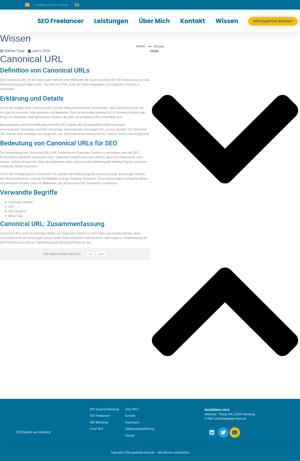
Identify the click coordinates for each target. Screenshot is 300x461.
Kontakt (192, 21)
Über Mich (154, 21)
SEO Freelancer (61, 21)
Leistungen (111, 21)
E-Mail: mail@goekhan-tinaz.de (225, 418)
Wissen (226, 21)
